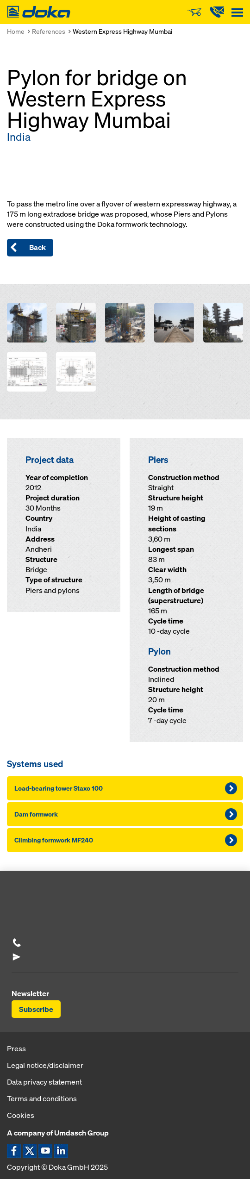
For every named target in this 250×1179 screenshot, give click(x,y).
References (48, 31)
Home (16, 31)
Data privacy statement (44, 1082)
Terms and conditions (42, 1098)
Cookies (20, 1115)
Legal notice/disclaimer (45, 1065)
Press (16, 1048)
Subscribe (36, 1009)
